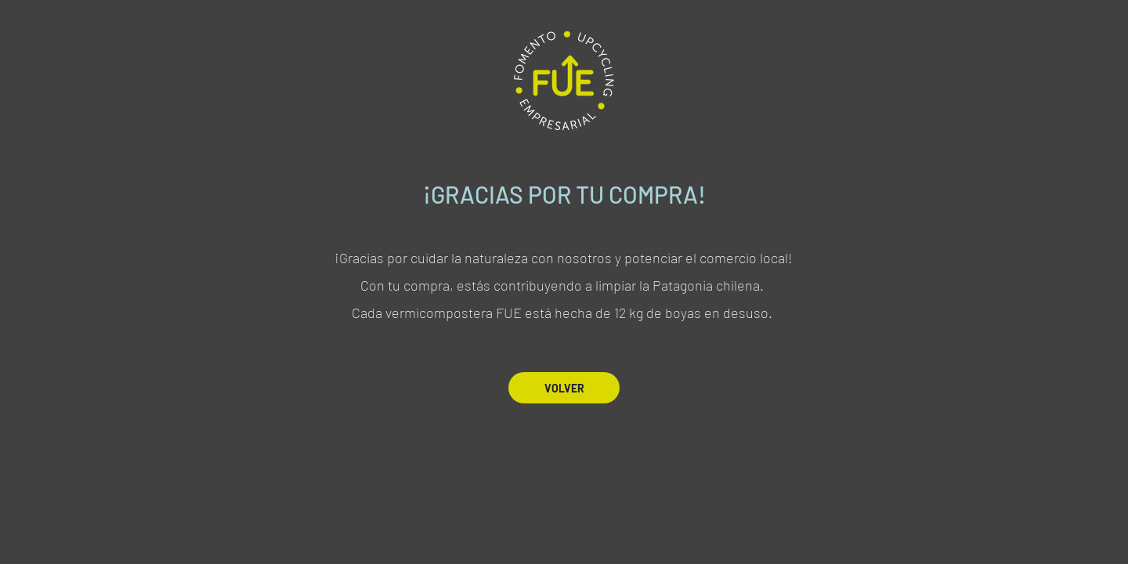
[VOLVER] (564, 387)
